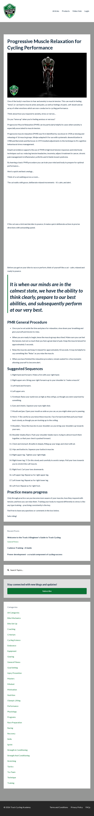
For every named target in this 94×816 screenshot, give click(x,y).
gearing (10, 656)
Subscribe (47, 591)
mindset (10, 684)
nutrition (11, 695)
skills (9, 739)
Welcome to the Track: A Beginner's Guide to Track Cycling (34, 537)
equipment (11, 651)
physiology (12, 711)
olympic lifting (13, 700)
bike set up (12, 623)
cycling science (13, 640)
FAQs (88, 807)
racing (10, 728)
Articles (56, 11)
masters (10, 678)
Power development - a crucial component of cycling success (34, 554)
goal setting (12, 667)
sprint (9, 744)
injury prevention (14, 673)
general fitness (12, 542)
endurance (11, 645)
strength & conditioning (17, 750)
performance (12, 706)
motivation (12, 689)
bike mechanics (14, 618)
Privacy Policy (77, 807)
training (10, 783)
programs (11, 717)
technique (11, 777)
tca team (11, 772)
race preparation (14, 722)
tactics (10, 766)
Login (86, 11)
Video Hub (77, 11)
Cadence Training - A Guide (19, 548)
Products (66, 11)
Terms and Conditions (59, 807)
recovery (11, 733)
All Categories (13, 612)
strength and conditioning (18, 755)
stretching (11, 761)
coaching (11, 629)
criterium (11, 634)
